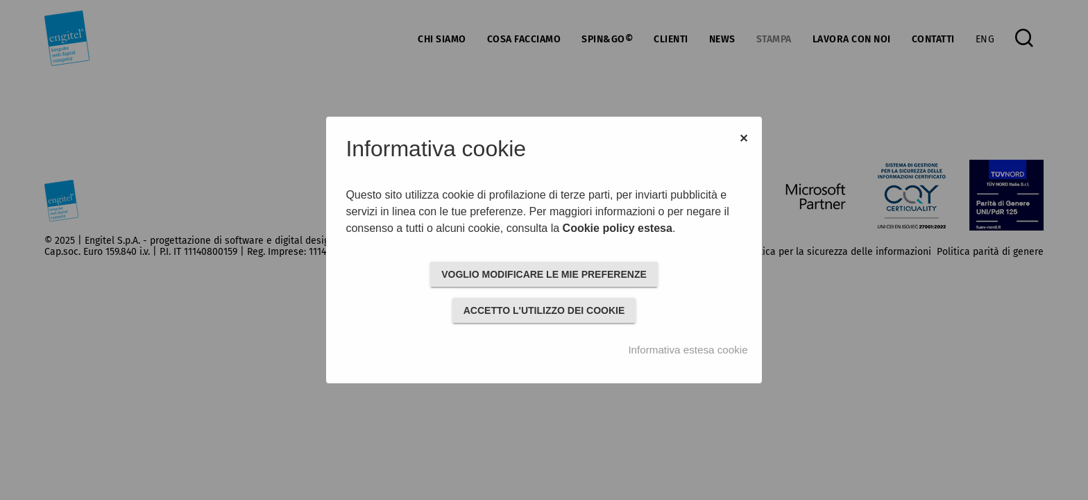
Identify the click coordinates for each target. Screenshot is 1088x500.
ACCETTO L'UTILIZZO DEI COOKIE (544, 310)
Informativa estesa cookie (687, 350)
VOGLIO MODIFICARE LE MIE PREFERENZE (544, 274)
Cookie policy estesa (617, 228)
